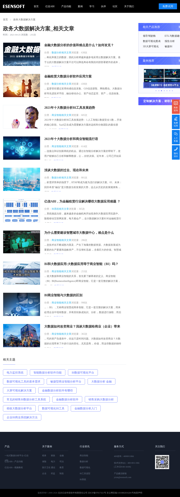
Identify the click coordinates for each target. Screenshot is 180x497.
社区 (115, 6)
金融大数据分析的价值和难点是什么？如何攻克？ (79, 45)
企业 (44, 473)
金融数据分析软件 (67, 399)
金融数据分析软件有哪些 (57, 390)
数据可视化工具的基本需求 (23, 381)
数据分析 (84, 461)
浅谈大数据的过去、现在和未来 (66, 170)
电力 (53, 461)
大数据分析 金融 (101, 381)
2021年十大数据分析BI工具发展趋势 (69, 107)
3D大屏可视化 (151, 46)
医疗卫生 (46, 467)
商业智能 (84, 455)
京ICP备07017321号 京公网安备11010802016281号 (111, 493)
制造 (62, 473)
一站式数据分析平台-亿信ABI (16, 457)
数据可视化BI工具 (53, 408)
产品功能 (66, 6)
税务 (44, 455)
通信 (53, 467)
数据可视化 (85, 467)
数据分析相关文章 (61, 52)
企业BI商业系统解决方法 (22, 417)
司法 (62, 461)
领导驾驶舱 (149, 36)
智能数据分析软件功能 (48, 372)
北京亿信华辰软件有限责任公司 (72, 493)
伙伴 (103, 6)
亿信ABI (49, 6)
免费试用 (167, 6)
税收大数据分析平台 (19, 408)
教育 (62, 467)
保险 (44, 461)
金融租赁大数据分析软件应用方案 (68, 76)
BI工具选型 (85, 473)
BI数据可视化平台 (83, 372)
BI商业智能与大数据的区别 (63, 295)
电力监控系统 (15, 372)
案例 (80, 6)
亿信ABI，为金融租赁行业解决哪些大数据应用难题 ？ (82, 201)
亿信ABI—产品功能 (14, 461)
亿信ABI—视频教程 (14, 467)
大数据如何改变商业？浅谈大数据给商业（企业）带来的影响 (82, 327)
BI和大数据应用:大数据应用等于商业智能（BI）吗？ (81, 264)
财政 (53, 455)
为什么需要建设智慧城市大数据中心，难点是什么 (79, 232)
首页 (36, 6)
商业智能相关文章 (61, 115)
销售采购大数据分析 (101, 399)
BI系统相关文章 (60, 209)
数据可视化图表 (152, 41)
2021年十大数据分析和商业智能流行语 (71, 139)
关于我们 (129, 6)
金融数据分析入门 (85, 408)
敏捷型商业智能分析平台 (65, 381)
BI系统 (83, 479)
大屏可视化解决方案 (19, 390)
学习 (91, 6)
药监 (53, 473)
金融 (62, 455)
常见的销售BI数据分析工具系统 (26, 399)
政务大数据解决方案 (24, 19)
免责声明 (138, 493)
